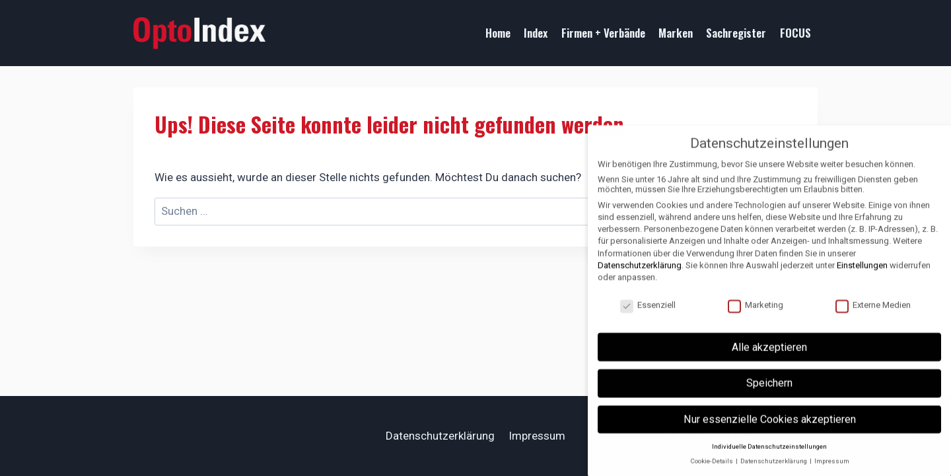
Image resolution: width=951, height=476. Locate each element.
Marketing (755, 318)
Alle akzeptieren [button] (769, 360)
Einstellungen (862, 278)
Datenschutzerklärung (440, 435)
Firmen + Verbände (603, 32)
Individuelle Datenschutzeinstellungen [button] (769, 459)
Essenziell (648, 318)
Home (498, 32)
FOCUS (795, 32)
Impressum (537, 435)
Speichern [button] (769, 395)
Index (535, 32)
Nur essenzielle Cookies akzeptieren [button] (770, 432)
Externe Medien (873, 318)
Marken (675, 32)
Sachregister (736, 32)
